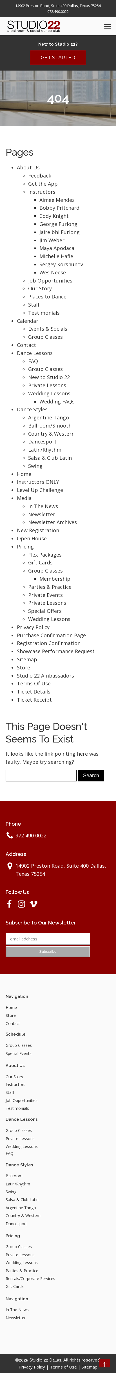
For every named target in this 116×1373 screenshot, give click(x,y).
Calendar (27, 320)
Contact (26, 345)
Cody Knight (54, 216)
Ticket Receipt (34, 699)
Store (23, 667)
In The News (43, 506)
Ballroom (14, 1175)
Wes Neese (52, 272)
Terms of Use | (66, 1367)
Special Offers (45, 611)
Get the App (43, 183)
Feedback (39, 175)
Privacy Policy (33, 627)
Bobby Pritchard (59, 207)
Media (24, 498)
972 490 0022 (30, 835)
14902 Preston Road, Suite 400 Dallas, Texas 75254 (58, 5)
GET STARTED (58, 57)
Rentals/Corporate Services (30, 1278)
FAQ (33, 361)
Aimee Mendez (57, 200)
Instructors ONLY (38, 481)
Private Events (45, 595)
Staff (33, 304)
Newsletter (41, 514)
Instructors (41, 191)
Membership (54, 578)
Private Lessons (47, 385)
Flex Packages (45, 554)
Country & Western (51, 433)
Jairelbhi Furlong (59, 232)
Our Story (40, 288)
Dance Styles (32, 409)
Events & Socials (47, 328)
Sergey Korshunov (61, 264)
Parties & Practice (50, 586)
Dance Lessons (35, 353)
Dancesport (42, 441)
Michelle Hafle (56, 256)
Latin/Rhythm (44, 449)
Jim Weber (51, 240)
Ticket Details (33, 691)
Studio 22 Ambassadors (45, 675)
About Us (28, 167)
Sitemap (27, 659)
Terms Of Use (34, 683)
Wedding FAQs (57, 401)
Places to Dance (47, 296)
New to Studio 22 (49, 377)
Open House (32, 538)
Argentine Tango (48, 417)
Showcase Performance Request (56, 651)
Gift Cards (40, 562)
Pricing (25, 546)
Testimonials (44, 312)
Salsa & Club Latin (50, 457)
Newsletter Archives (52, 522)
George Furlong (58, 224)
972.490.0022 (58, 11)
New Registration (38, 530)
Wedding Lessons (49, 393)
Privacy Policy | (34, 1367)
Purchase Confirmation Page (51, 635)
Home (24, 474)
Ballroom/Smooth (50, 425)
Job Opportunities (50, 280)
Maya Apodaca (56, 248)
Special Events (19, 1053)
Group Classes (45, 336)
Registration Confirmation (49, 643)
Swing (35, 466)
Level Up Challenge (40, 490)
